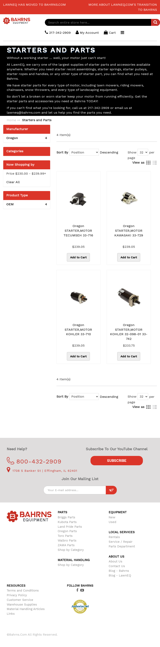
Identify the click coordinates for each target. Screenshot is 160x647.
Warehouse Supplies (22, 604)
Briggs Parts (66, 517)
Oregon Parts (67, 531)
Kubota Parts (67, 522)
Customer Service (20, 600)
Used (112, 522)
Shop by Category (71, 550)
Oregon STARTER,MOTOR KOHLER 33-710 (78, 329)
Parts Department (122, 546)
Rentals (114, 537)
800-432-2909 (34, 461)
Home (11, 120)
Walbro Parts (67, 540)
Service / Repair (120, 542)
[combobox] (102, 22)
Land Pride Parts (70, 526)
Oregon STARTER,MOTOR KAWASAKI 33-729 (128, 230)
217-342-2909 (58, 32)
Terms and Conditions (23, 590)
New (112, 517)
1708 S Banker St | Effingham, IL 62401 (42, 471)
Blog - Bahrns (119, 571)
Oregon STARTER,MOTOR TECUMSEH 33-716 (78, 230)
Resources (16, 585)
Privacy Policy (17, 595)
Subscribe (116, 461)
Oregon (26, 138)
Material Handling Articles (26, 609)
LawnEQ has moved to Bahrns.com (34, 5)
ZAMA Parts (66, 545)
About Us (115, 561)
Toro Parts (65, 536)
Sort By (62, 152)
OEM (26, 204)
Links (11, 613)
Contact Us (117, 566)
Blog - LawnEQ (120, 575)
